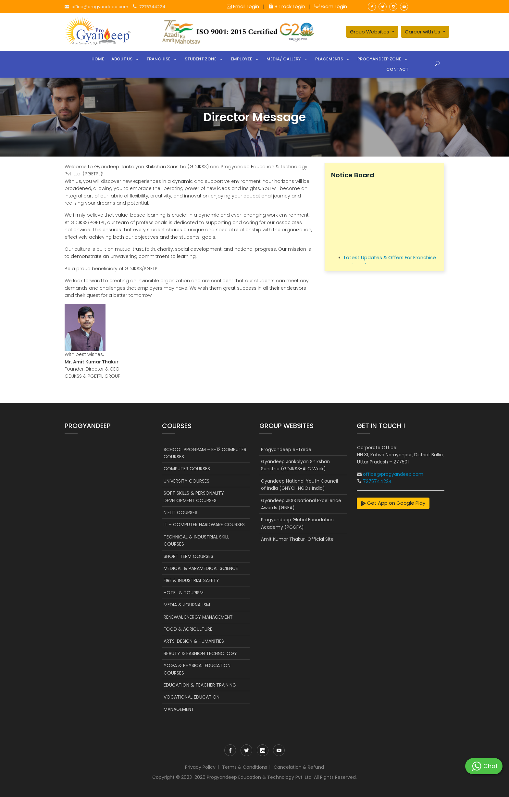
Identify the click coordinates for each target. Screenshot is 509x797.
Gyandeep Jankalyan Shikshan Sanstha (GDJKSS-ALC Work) (295, 465)
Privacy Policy (200, 767)
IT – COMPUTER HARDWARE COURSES (204, 524)
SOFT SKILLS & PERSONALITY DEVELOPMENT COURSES (194, 496)
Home (98, 59)
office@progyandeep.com (100, 7)
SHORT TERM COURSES (188, 556)
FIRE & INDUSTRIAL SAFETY (191, 580)
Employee (241, 59)
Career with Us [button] (423, 31)
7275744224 (152, 7)
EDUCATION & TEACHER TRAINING (200, 685)
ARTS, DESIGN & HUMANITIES (194, 641)
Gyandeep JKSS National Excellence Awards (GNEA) (301, 504)
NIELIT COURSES (180, 512)
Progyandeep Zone (379, 59)
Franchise (158, 59)
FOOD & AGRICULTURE (188, 629)
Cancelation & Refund (299, 767)
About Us (121, 59)
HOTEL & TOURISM (184, 592)
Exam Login (331, 6)
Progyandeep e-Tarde (286, 449)
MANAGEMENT (179, 709)
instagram (393, 7)
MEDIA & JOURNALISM (187, 604)
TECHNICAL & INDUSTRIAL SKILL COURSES (196, 540)
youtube (404, 7)
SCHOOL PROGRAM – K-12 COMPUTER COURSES (205, 453)
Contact (397, 69)
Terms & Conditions (244, 767)
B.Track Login (287, 6)
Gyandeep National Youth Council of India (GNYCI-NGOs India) (299, 484)
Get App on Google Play (393, 503)
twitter (383, 7)
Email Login (243, 6)
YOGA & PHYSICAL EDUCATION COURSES (197, 669)
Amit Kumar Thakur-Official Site (297, 539)
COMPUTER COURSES (187, 468)
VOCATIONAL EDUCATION (191, 697)
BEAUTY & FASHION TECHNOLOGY (200, 653)
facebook (372, 7)
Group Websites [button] (370, 31)
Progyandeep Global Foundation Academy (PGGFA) (297, 523)
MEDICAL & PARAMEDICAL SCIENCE (201, 568)
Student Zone (201, 59)
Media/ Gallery (284, 59)
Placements (329, 59)
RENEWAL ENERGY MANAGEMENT (198, 617)
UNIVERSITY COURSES (186, 481)
